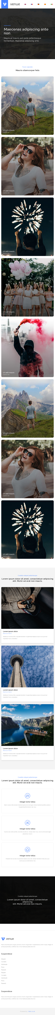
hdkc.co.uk (31, 1011)
